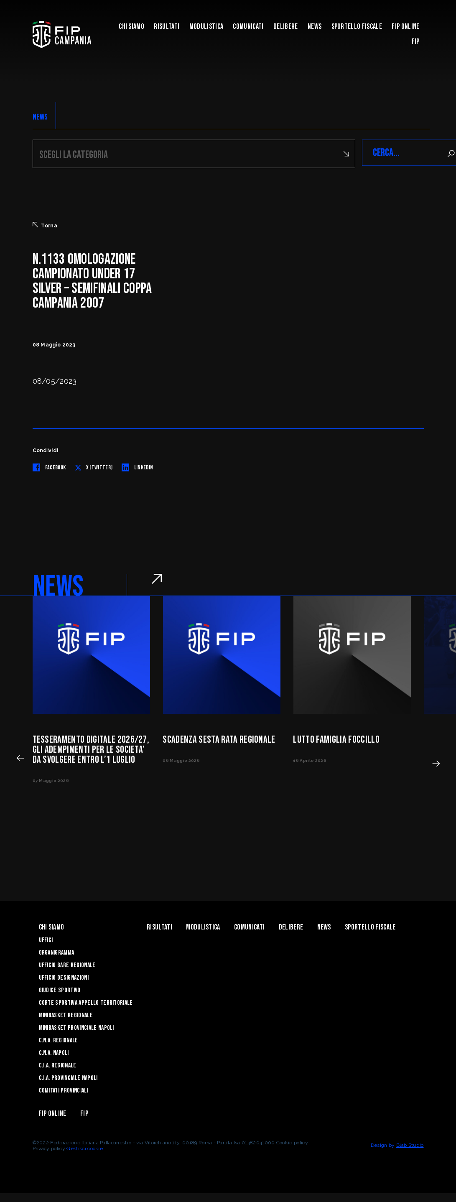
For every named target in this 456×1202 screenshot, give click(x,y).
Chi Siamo (131, 26)
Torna (45, 224)
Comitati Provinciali (63, 1089)
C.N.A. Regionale (58, 1039)
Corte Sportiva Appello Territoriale (86, 1002)
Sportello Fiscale (356, 26)
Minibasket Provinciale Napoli (76, 1027)
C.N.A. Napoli (54, 1052)
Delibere (285, 26)
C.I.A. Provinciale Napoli (68, 1077)
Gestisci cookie (84, 1147)
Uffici (46, 939)
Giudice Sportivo (60, 989)
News (314, 26)
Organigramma (56, 951)
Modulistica (206, 26)
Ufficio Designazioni (64, 976)
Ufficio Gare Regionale (67, 964)
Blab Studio (410, 1144)
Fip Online (405, 26)
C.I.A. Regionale (57, 1064)
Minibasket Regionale (66, 1014)
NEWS (40, 117)
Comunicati (248, 26)
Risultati (166, 26)
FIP (416, 41)
